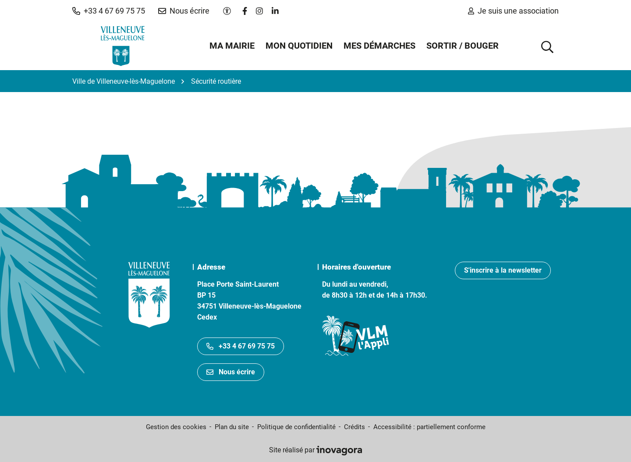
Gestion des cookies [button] (176, 427)
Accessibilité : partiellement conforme (429, 427)
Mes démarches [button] (379, 45)
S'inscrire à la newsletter (503, 270)
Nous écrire (230, 372)
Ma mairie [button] (232, 45)
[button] (109, 11)
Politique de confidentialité (296, 427)
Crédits (354, 427)
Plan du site (232, 427)
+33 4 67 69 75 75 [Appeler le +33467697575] (240, 346)
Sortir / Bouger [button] (462, 45)
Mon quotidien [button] (299, 45)
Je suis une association (513, 10)
